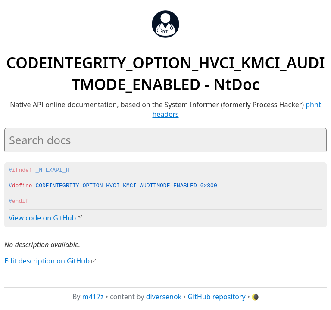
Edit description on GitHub (47, 260)
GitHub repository (217, 296)
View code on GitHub (42, 218)
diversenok (164, 296)
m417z (93, 296)
